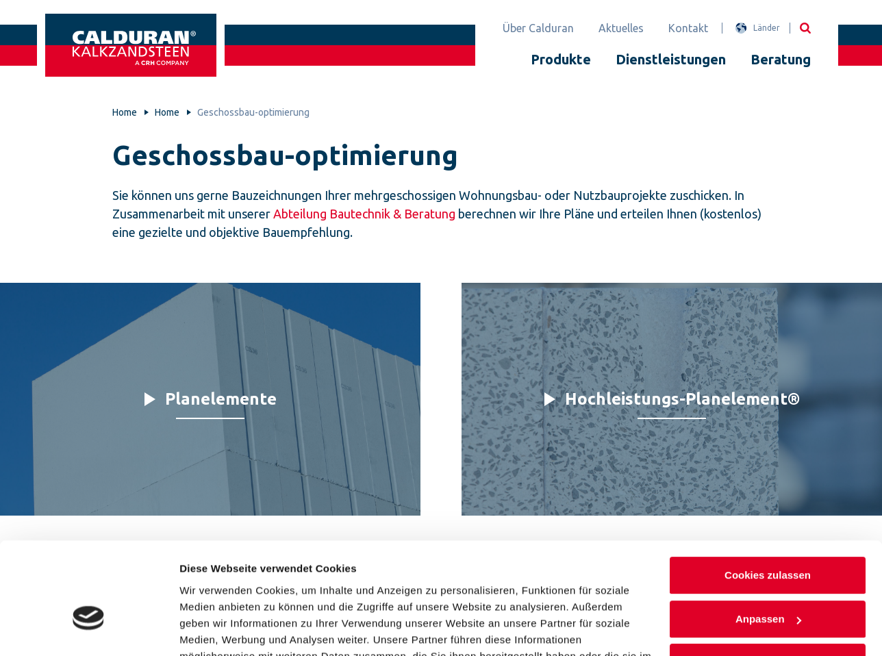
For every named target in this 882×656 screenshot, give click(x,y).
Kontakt (688, 28)
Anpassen (768, 537)
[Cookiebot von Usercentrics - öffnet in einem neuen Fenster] (89, 629)
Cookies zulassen (767, 494)
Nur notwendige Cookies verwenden (767, 589)
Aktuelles (621, 28)
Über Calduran (538, 28)
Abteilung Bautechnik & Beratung (364, 213)
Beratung (781, 59)
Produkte (561, 59)
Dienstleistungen (671, 59)
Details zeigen (214, 629)
